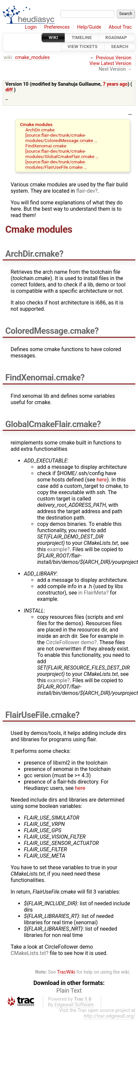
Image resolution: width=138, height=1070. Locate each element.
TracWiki (66, 972)
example (57, 549)
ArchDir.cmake (40, 129)
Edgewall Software (74, 1005)
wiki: (8, 57)
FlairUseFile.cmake (40, 715)
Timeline (82, 37)
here (102, 479)
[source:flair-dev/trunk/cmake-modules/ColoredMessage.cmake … (62, 137)
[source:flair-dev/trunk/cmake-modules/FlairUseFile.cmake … (56, 164)
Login (31, 27)
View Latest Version (110, 63)
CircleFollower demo (70, 642)
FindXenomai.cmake (46, 145)
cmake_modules (32, 57)
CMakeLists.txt (28, 953)
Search (119, 46)
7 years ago (115, 84)
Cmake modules (36, 124)
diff (9, 90)
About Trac (120, 27)
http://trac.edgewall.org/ (109, 1016)
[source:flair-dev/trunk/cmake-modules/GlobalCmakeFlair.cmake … (62, 153)
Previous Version (113, 58)
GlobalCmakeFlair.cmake (51, 424)
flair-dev (85, 191)
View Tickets (83, 46)
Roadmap (116, 37)
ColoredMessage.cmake (50, 331)
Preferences (57, 27)
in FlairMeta (92, 593)
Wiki (53, 37)
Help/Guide (89, 27)
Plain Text (69, 990)
